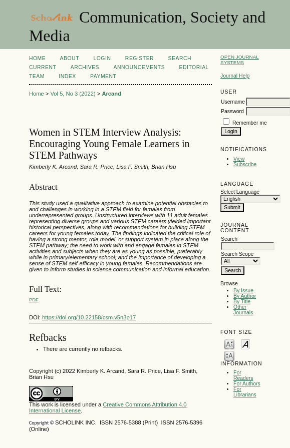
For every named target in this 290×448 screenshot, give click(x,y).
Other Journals (243, 309)
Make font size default (245, 343)
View (238, 159)
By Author (244, 296)
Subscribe (244, 164)
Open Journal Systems (239, 59)
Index (67, 76)
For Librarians (244, 391)
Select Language (239, 192)
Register (139, 58)
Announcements (139, 67)
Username (233, 102)
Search (179, 58)
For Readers (243, 375)
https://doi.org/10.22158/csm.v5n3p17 (89, 317)
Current (42, 67)
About (69, 58)
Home (37, 58)
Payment (103, 76)
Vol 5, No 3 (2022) (72, 94)
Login (102, 58)
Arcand (111, 94)
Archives (85, 67)
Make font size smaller (229, 343)
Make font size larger (229, 355)
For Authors (246, 383)
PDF (34, 299)
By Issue (243, 290)
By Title (241, 301)
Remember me (249, 123)
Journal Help (234, 76)
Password (232, 111)
